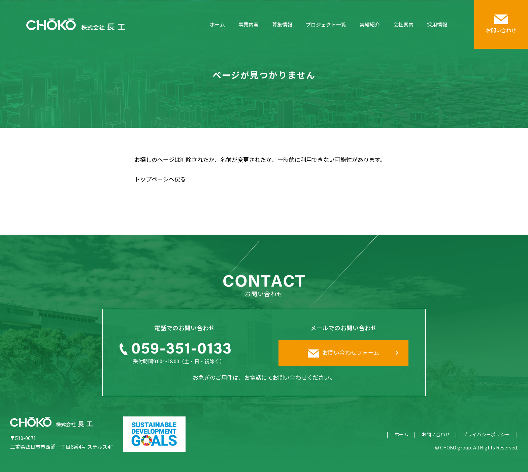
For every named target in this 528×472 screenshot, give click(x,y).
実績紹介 (370, 24)
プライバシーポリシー (486, 434)
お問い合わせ (436, 434)
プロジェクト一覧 (326, 24)
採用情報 (437, 24)
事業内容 (248, 24)
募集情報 (282, 24)
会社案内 (403, 24)
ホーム (217, 24)
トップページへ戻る (160, 179)
